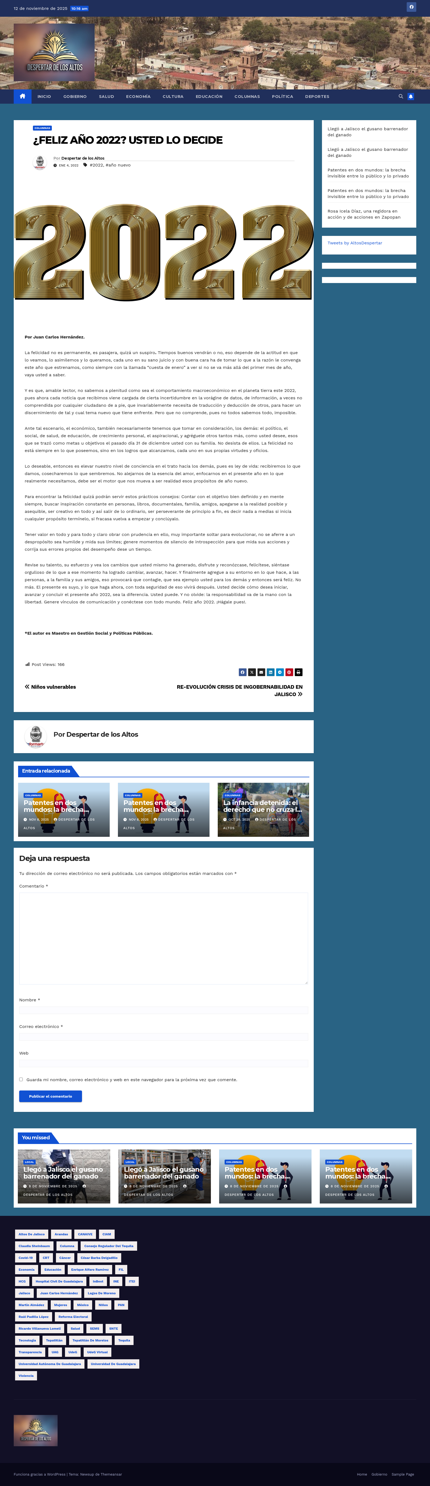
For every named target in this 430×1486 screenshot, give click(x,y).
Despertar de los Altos (82, 158)
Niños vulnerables (50, 687)
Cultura (173, 96)
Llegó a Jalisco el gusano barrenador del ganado (63, 1172)
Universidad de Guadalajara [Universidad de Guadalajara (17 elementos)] (113, 1364)
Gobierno (75, 96)
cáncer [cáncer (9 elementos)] (65, 1258)
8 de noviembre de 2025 (54, 1186)
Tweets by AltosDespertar (355, 242)
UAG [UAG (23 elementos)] (55, 1352)
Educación (209, 96)
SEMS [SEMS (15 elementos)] (94, 1328)
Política (282, 96)
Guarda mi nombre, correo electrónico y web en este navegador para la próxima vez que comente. (131, 1079)
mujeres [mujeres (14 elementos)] (60, 1305)
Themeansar (111, 1474)
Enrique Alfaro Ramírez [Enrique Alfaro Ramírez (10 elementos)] (90, 1270)
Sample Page (403, 1474)
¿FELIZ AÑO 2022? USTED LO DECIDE (127, 140)
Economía (138, 96)
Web (24, 1053)
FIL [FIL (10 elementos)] (121, 1270)
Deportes (317, 96)
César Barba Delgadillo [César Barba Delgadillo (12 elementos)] (99, 1258)
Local (29, 1161)
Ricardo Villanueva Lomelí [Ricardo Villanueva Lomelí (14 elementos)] (40, 1328)
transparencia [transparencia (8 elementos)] (30, 1352)
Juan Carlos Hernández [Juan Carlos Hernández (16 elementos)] (59, 1293)
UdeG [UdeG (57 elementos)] (73, 1352)
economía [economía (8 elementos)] (27, 1270)
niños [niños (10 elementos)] (103, 1305)
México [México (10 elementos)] (83, 1305)
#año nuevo (118, 165)
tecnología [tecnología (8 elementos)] (27, 1340)
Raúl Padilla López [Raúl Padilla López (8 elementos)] (34, 1317)
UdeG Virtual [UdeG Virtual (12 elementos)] (97, 1352)
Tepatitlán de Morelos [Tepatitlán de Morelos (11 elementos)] (90, 1340)
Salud (106, 96)
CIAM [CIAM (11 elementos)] (107, 1234)
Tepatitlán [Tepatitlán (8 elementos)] (54, 1340)
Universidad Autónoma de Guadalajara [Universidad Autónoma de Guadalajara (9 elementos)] (50, 1364)
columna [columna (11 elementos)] (67, 1246)
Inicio (44, 96)
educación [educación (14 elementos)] (52, 1270)
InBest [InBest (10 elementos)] (98, 1281)
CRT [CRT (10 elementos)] (46, 1258)
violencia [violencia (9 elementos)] (26, 1376)
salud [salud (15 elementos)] (75, 1328)
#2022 (96, 165)
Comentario (33, 886)
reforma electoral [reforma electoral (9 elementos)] (73, 1317)
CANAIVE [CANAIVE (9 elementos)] (85, 1234)
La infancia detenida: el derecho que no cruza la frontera (262, 809)
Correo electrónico (41, 1026)
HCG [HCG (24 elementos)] (22, 1281)
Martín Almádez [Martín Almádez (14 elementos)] (31, 1305)
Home (362, 1474)
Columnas (247, 96)
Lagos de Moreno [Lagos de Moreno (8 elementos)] (102, 1293)
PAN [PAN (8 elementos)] (121, 1305)
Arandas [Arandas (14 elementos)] (61, 1234)
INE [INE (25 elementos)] (116, 1281)
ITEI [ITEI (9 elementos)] (132, 1281)
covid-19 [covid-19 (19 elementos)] (26, 1258)
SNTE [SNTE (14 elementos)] (113, 1328)
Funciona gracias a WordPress (40, 1474)
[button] (401, 96)
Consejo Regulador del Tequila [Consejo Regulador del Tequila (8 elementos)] (108, 1246)
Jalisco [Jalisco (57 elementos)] (24, 1293)
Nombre (29, 999)
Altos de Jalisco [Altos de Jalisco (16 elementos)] (32, 1234)
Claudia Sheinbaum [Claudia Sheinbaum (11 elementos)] (34, 1246)
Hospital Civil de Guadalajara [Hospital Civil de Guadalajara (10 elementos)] (59, 1281)
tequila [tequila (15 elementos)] (124, 1340)
